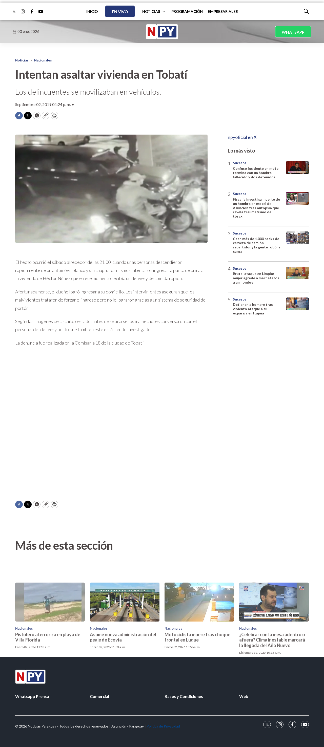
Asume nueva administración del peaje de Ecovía (123, 674)
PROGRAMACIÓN (187, 11)
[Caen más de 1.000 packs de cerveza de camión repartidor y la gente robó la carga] (297, 237)
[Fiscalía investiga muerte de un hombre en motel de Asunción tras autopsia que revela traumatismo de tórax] (297, 198)
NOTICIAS (151, 11)
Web (243, 696)
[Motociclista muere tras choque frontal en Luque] (199, 639)
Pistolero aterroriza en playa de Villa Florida (47, 674)
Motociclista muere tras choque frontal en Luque (197, 674)
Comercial (99, 696)
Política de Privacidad (163, 726)
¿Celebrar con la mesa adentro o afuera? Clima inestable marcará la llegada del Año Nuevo (272, 677)
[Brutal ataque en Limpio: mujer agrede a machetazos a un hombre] (297, 273)
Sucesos (239, 163)
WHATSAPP (293, 32)
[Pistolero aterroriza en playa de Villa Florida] (50, 639)
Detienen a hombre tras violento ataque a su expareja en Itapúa (253, 308)
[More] (163, 11)
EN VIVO (120, 11)
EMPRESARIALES (223, 11)
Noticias (22, 60)
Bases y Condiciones (184, 696)
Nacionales (43, 60)
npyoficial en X (242, 137)
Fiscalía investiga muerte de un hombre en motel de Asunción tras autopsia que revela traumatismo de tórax (256, 207)
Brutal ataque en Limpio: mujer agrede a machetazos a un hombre (256, 277)
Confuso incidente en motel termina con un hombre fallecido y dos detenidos (256, 172)
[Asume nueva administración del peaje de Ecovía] (124, 639)
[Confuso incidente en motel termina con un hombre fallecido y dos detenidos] (297, 167)
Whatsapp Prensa (32, 696)
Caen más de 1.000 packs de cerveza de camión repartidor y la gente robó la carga (256, 245)
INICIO (92, 11)
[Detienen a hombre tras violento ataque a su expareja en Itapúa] (297, 303)
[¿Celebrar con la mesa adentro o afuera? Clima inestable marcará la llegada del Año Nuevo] (274, 639)
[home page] (162, 31)
